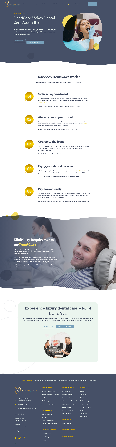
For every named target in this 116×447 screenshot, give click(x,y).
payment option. (43, 102)
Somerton (74, 380)
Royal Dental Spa (81, 171)
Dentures (44, 440)
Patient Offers (84, 404)
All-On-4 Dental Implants (49, 404)
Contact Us (82, 4)
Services (34, 4)
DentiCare (85, 123)
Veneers (44, 417)
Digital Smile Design (48, 420)
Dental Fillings (66, 407)
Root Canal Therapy (68, 398)
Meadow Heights (50, 380)
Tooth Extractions (67, 394)
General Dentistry (68, 387)
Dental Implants (47, 387)
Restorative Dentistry (49, 430)
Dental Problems (44, 4)
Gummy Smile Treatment (49, 423)
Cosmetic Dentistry (48, 410)
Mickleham (83, 380)
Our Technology (85, 401)
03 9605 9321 (48, 326)
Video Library (84, 416)
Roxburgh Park (63, 380)
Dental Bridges (46, 437)
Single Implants (46, 398)
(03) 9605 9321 (22, 404)
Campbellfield (38, 380)
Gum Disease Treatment (69, 404)
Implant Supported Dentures (50, 394)
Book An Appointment (92, 4)
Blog (76, 4)
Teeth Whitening (47, 414)
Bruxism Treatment (68, 410)
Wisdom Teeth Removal (69, 401)
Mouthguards (66, 413)
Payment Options (68, 4)
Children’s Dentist (68, 436)
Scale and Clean (67, 391)
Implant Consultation (48, 391)
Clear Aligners (66, 423)
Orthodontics (66, 419)
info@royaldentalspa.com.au (27, 408)
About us (26, 4)
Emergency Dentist (68, 430)
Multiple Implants (47, 401)
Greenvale (92, 380)
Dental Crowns (46, 433)
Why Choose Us (85, 398)
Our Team (83, 394)
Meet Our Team (56, 4)
